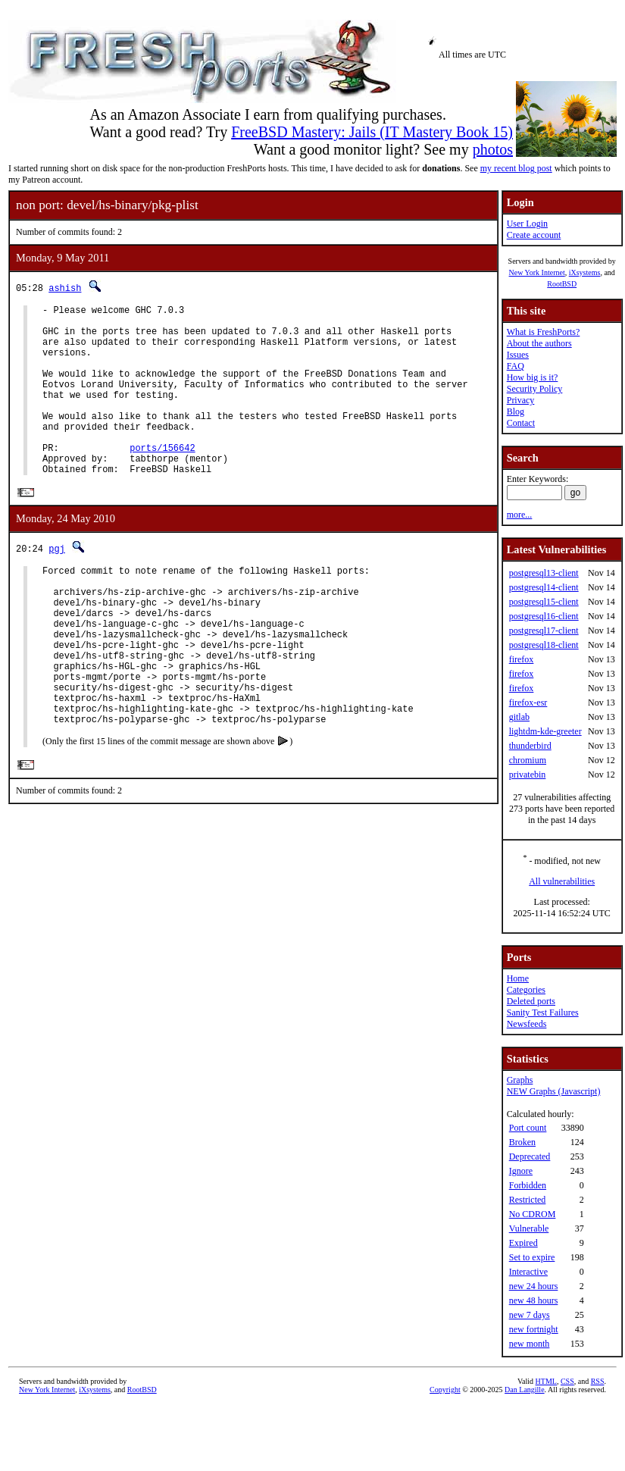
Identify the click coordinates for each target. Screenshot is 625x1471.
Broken (522, 1142)
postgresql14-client (544, 587)
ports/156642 (162, 479)
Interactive (528, 1271)
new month (529, 1343)
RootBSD (562, 284)
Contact (521, 423)
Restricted (527, 1199)
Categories (526, 989)
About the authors (539, 343)
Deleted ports (531, 1001)
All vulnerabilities (562, 881)
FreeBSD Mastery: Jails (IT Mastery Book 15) (372, 132)
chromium (527, 760)
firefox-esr (528, 702)
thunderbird (530, 745)
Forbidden (527, 1185)
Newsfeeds (527, 1024)
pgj (56, 585)
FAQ (515, 366)
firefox (521, 659)
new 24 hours (533, 1286)
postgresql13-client (544, 573)
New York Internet (536, 272)
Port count (528, 1127)
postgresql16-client (544, 616)
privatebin (527, 774)
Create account (534, 235)
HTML (546, 1381)
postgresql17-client (544, 630)
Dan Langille (524, 1389)
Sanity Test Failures (543, 1012)
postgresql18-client (544, 645)
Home (518, 978)
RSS (598, 1381)
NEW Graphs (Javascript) (554, 1091)
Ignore (521, 1171)
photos (493, 149)
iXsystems (585, 272)
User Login (527, 223)
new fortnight (533, 1329)
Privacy (521, 400)
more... (520, 514)
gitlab (519, 717)
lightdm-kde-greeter (545, 731)
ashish (64, 287)
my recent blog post (516, 168)
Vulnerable (529, 1228)
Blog (515, 411)
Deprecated (530, 1156)
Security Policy (535, 388)
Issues (518, 354)
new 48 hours (533, 1300)
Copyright (445, 1389)
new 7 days (529, 1315)
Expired (523, 1243)
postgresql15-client (544, 601)
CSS (567, 1381)
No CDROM (532, 1214)
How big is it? (532, 377)
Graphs (520, 1080)
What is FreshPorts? (543, 332)
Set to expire (532, 1257)
